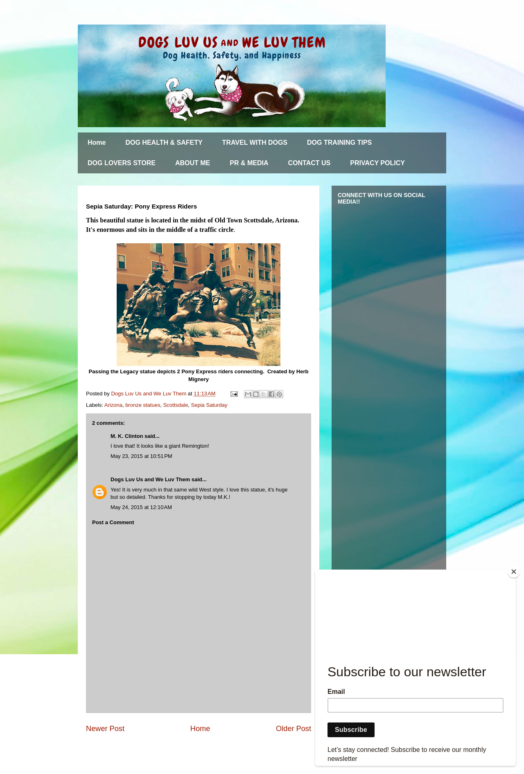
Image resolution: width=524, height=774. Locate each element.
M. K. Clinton (127, 436)
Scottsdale (175, 405)
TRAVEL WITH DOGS (254, 142)
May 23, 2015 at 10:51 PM (141, 456)
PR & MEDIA (249, 162)
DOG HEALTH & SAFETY (163, 142)
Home (97, 142)
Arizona (113, 405)
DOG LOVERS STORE (122, 162)
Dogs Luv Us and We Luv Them (150, 479)
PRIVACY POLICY (377, 162)
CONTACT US (309, 162)
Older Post (293, 729)
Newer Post (105, 729)
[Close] (514, 571)
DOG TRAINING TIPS (339, 142)
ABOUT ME (192, 162)
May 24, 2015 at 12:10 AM (141, 507)
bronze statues (142, 405)
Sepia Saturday (209, 405)
